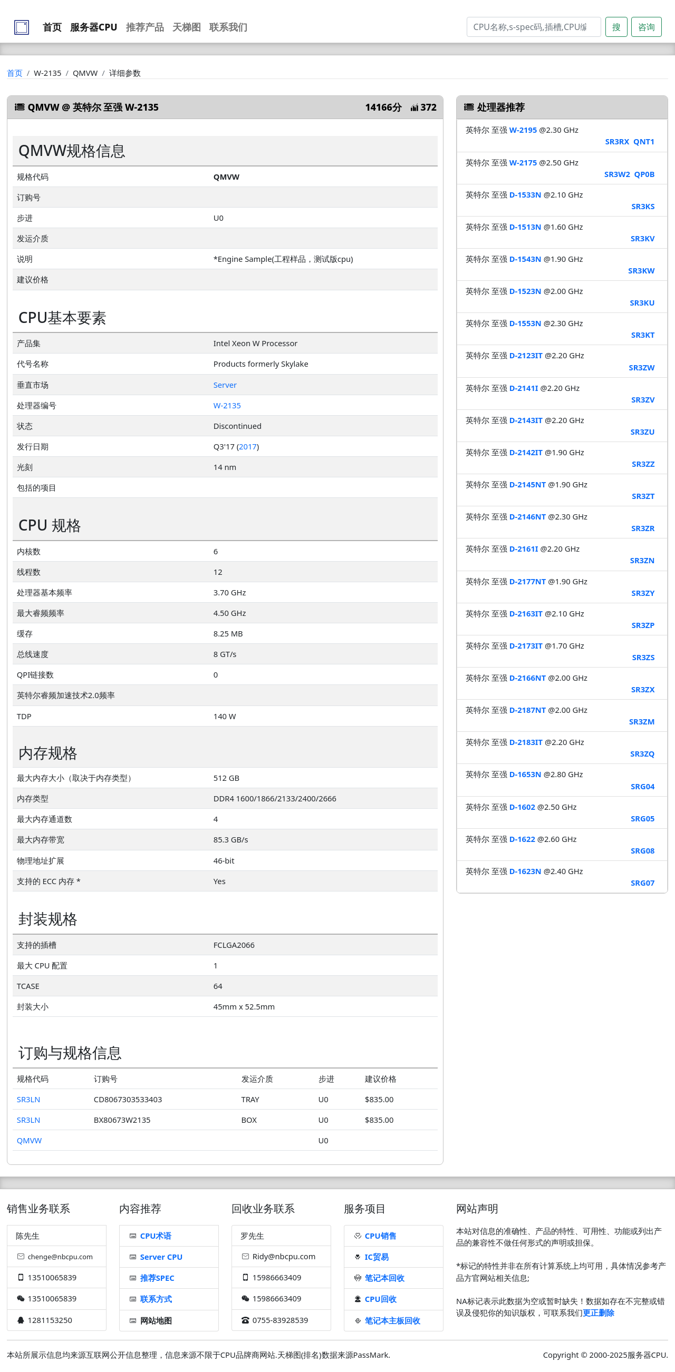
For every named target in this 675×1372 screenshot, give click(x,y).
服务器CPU (94, 27)
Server (225, 384)
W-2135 (227, 405)
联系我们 (228, 27)
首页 (52, 27)
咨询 (646, 27)
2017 (248, 446)
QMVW (29, 1140)
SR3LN (29, 1099)
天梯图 (186, 27)
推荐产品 (145, 27)
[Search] (534, 27)
